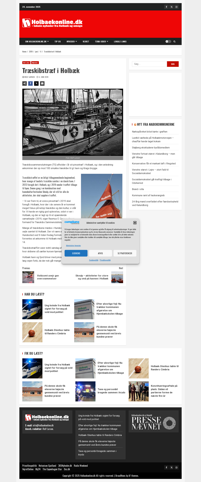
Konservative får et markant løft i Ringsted (154, 163)
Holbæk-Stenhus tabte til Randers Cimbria (32, 332)
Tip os (58, 41)
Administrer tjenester (73, 245)
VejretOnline (27, 469)
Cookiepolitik (93, 260)
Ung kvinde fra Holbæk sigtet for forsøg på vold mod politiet (32, 309)
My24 (37, 469)
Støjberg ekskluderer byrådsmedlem (151, 147)
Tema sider (100, 41)
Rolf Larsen (30, 77)
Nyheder (71, 41)
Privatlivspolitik (105, 260)
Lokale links (120, 41)
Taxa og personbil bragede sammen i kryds (85, 391)
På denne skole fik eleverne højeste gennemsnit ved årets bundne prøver (84, 332)
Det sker (26, 63)
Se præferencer (125, 253)
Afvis (100, 253)
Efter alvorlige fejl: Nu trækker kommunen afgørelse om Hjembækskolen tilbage (84, 309)
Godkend (76, 253)
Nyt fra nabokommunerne (156, 124)
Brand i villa (138, 189)
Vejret (86, 41)
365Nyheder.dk (65, 465)
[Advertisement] (134, 24)
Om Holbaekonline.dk (35, 41)
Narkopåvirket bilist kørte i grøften (149, 131)
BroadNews (120, 475)
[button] (134, 222)
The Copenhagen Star (52, 469)
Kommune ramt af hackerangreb (148, 195)
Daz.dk (67, 469)
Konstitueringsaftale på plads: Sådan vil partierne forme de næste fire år (139, 391)
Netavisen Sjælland (47, 465)
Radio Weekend (81, 465)
